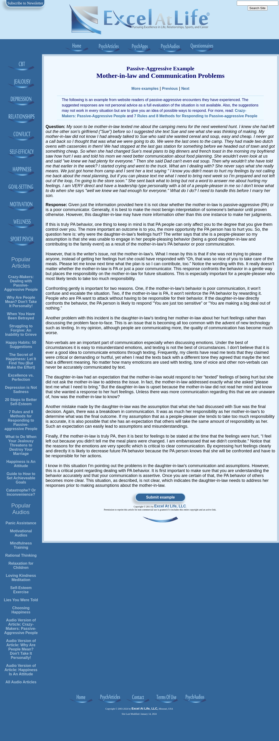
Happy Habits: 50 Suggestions (21, 344)
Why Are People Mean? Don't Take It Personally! (21, 301)
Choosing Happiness (20, 610)
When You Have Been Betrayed (21, 316)
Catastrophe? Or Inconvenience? (21, 492)
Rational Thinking (21, 555)
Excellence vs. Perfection (21, 377)
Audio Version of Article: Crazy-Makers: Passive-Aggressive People (21, 626)
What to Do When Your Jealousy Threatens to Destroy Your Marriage (20, 445)
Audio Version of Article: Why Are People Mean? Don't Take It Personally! (21, 649)
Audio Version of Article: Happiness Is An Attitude (20, 670)
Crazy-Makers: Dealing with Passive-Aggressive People (21, 283)
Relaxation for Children (21, 565)
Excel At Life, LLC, (145, 708)
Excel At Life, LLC (170, 506)
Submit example (160, 497)
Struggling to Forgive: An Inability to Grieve (21, 330)
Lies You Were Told (21, 600)
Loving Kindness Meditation (21, 578)
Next (185, 89)
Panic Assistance (21, 523)
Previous (170, 89)
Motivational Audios (21, 533)
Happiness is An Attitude (20, 464)
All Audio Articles (20, 682)
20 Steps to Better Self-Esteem (21, 402)
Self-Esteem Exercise (21, 590)
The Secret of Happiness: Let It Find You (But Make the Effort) (21, 361)
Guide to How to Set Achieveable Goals (21, 478)
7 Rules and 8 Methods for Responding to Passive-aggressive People (21, 420)
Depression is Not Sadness (21, 390)
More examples (145, 89)
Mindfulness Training (21, 545)
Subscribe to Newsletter (25, 3)
